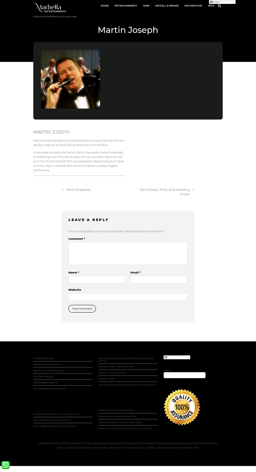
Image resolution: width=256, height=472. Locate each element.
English (170, 357)
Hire (146, 5)
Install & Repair (167, 5)
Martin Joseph (128, 30)
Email (135, 272)
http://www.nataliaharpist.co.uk (48, 370)
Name (73, 272)
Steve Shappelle (76, 189)
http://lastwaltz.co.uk (43, 358)
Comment (76, 238)
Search (167, 370)
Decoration (193, 5)
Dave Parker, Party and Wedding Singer (167, 191)
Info (211, 5)
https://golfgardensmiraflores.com (49, 388)
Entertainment (126, 5)
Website (74, 289)
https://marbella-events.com (47, 364)
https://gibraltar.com (43, 376)
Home (105, 5)
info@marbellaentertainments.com (57, 426)
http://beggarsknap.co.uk (45, 382)
